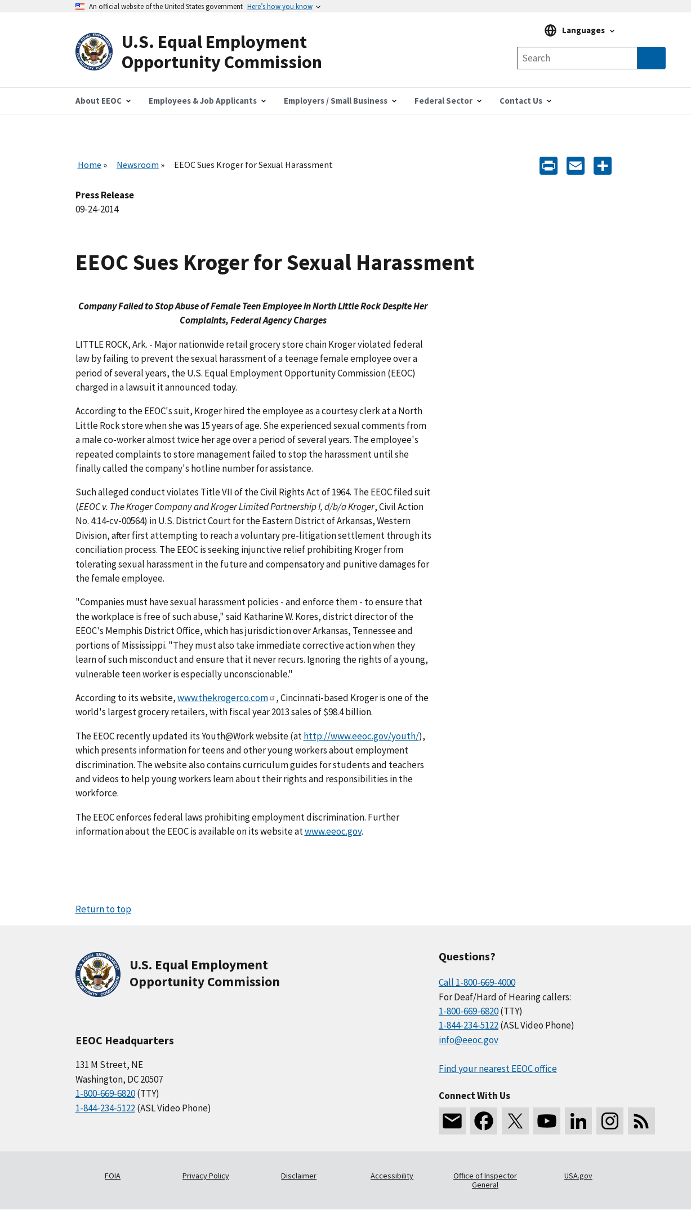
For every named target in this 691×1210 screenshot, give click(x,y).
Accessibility (392, 1176)
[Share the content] (602, 164)
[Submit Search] (651, 58)
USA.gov (578, 1176)
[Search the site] (577, 58)
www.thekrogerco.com (226, 698)
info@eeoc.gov (468, 1040)
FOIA (113, 1176)
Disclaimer (298, 1176)
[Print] (548, 164)
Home (89, 164)
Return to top (103, 909)
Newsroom (138, 164)
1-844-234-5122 (105, 1108)
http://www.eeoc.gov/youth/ (361, 736)
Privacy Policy (205, 1176)
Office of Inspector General (485, 1180)
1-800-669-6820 (105, 1093)
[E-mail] (575, 164)
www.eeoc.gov (333, 831)
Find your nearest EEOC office (498, 1068)
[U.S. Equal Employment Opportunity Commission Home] (210, 52)
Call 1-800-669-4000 (477, 982)
